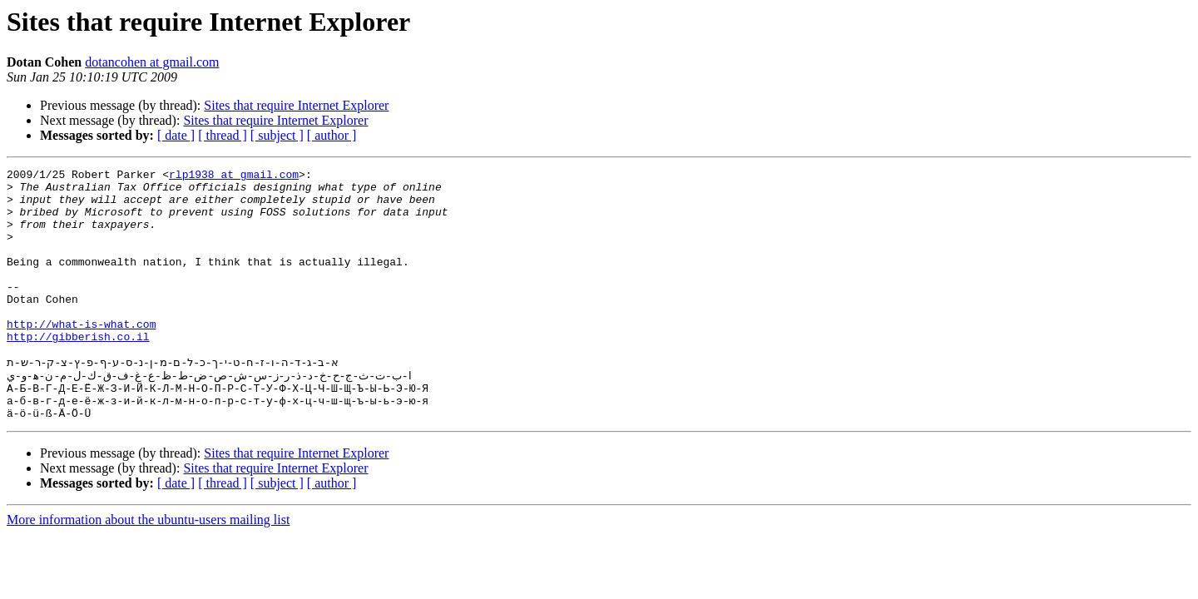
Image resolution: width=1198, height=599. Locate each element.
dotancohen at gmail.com (152, 62)
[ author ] (332, 135)
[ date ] (176, 135)
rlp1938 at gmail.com (234, 176)
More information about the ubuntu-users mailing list (148, 568)
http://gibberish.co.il (78, 371)
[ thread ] (222, 135)
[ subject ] (277, 135)
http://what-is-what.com (81, 356)
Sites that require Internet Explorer (296, 105)
